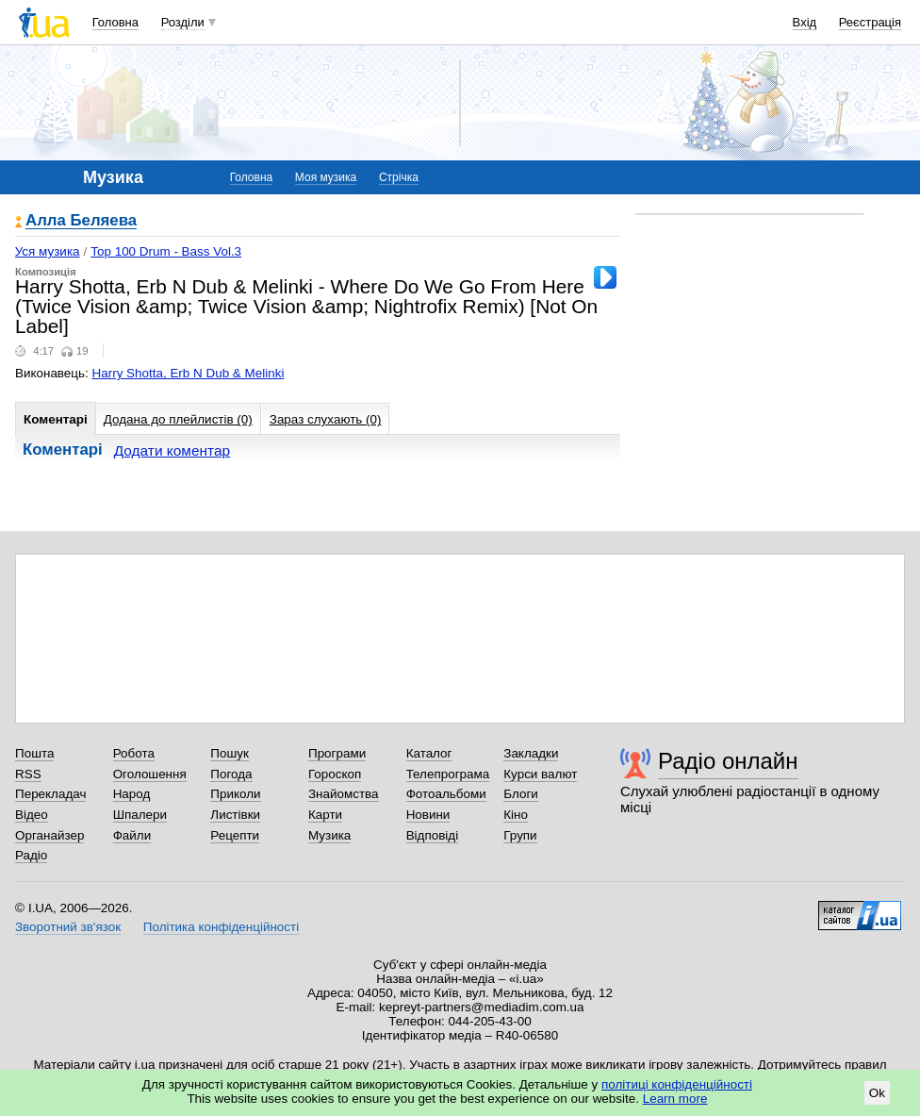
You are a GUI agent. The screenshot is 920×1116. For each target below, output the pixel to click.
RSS (28, 774)
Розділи (183, 22)
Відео (31, 815)
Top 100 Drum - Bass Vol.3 (165, 251)
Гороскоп (334, 774)
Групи (519, 835)
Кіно (515, 815)
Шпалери (140, 815)
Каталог (429, 753)
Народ (132, 794)
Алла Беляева (81, 221)
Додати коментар (172, 450)
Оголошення (150, 774)
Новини (428, 815)
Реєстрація (870, 22)
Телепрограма (448, 774)
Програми (337, 753)
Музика (329, 835)
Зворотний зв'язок (68, 927)
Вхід (805, 22)
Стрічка (399, 177)
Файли (132, 835)
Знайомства (343, 794)
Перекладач (50, 794)
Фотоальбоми (446, 794)
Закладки (530, 753)
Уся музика (47, 251)
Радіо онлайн (728, 761)
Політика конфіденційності (221, 927)
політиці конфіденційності (676, 1084)
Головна (115, 22)
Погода (231, 774)
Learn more (675, 1098)
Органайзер (49, 835)
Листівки (235, 815)
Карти (325, 815)
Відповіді (432, 835)
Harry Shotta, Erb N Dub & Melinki (188, 373)
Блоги (520, 794)
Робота (134, 753)
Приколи (235, 794)
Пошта (34, 753)
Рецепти (234, 835)
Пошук (229, 753)
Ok (877, 1093)
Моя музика (325, 177)
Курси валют (540, 774)
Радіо (31, 855)
